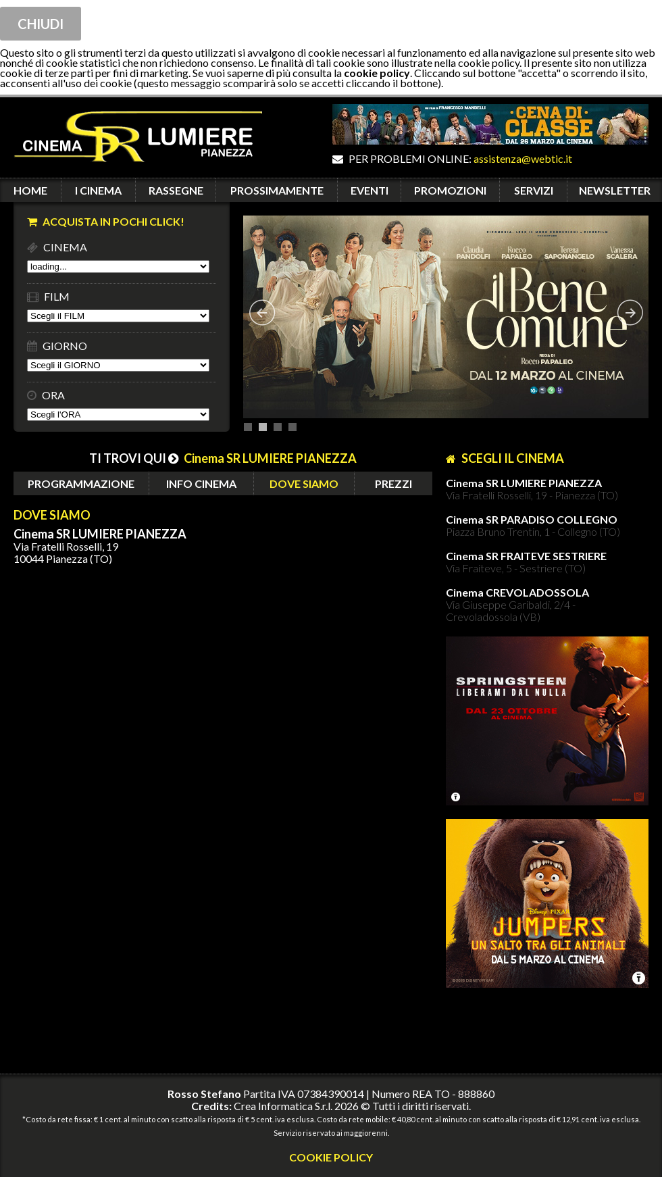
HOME (30, 190)
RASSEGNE (176, 190)
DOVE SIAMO (304, 483)
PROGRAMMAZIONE (81, 483)
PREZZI (393, 483)
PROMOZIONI (450, 190)
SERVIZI (533, 190)
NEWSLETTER (615, 190)
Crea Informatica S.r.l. (283, 1105)
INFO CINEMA (201, 483)
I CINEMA (98, 190)
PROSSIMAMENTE (277, 190)
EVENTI (369, 190)
